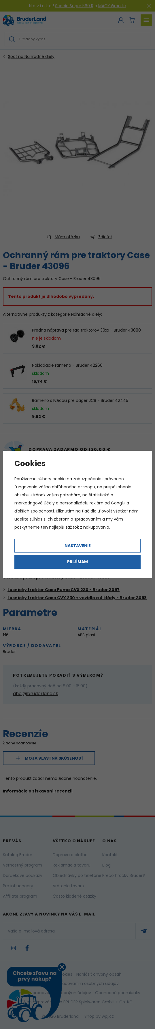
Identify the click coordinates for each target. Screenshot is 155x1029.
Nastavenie (78, 545)
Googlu (118, 503)
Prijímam (77, 562)
